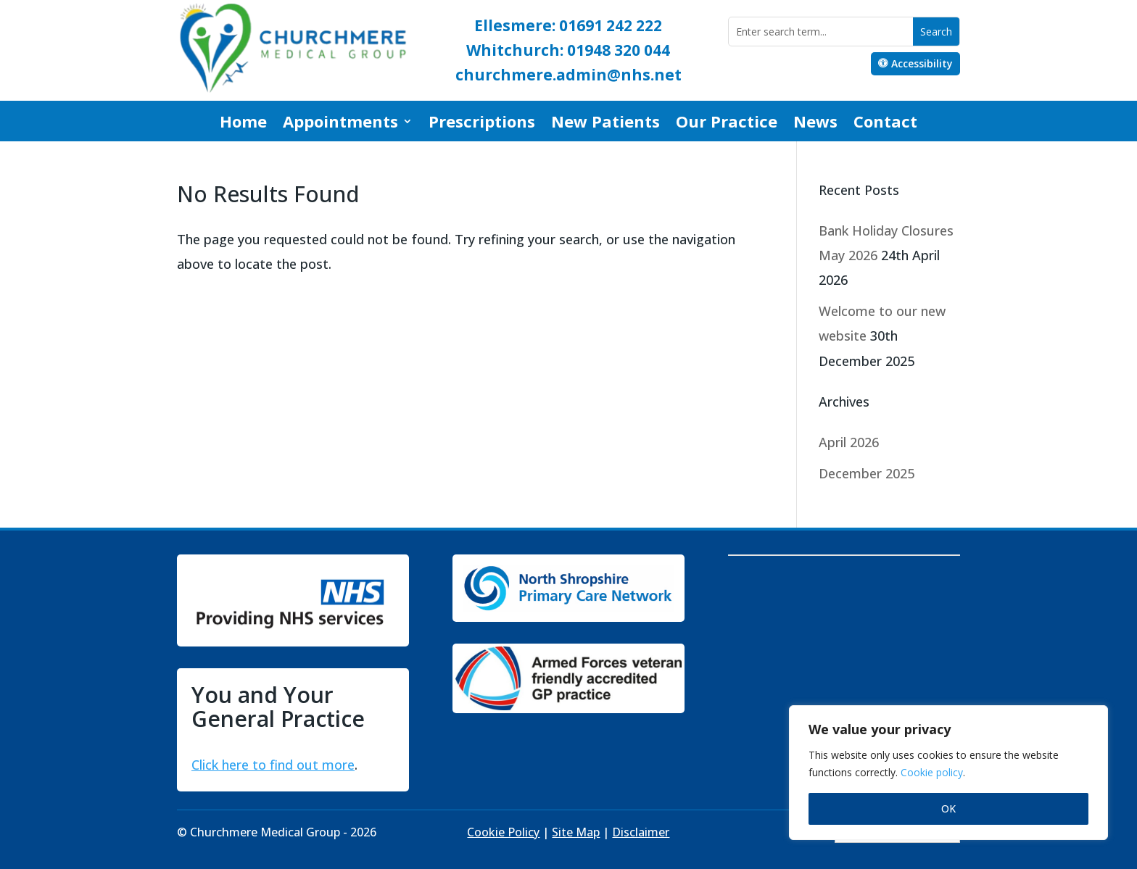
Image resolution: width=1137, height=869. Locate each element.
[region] (948, 772)
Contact (885, 124)
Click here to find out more (273, 764)
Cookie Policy (503, 832)
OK (948, 808)
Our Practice (726, 124)
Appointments (340, 124)
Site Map (576, 832)
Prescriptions (482, 124)
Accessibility (922, 63)
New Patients (605, 124)
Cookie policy (932, 772)
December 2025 (866, 473)
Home (243, 124)
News (815, 124)
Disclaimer (640, 832)
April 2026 (849, 442)
